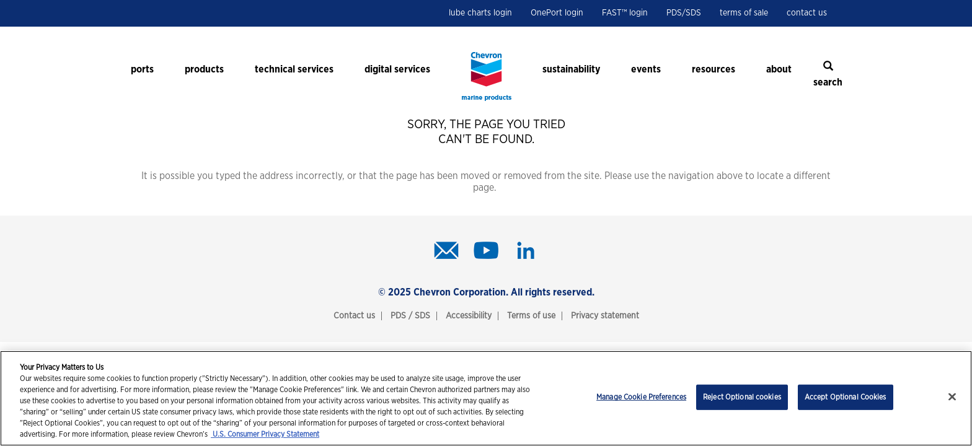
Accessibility (469, 316)
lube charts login (480, 13)
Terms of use (531, 316)
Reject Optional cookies (742, 397)
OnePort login (557, 13)
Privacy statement (605, 316)
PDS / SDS (410, 316)
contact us (807, 13)
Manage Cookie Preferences (641, 397)
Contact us (354, 316)
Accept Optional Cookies (845, 397)
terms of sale (744, 13)
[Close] (952, 397)
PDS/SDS (683, 13)
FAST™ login (625, 13)
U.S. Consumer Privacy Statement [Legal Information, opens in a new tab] (265, 434)
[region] (486, 398)
